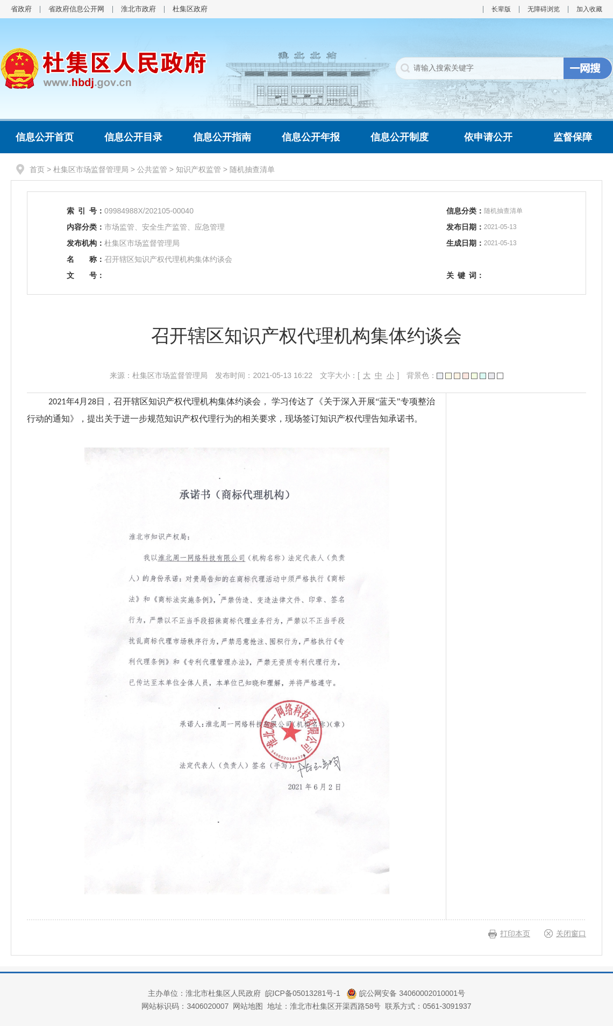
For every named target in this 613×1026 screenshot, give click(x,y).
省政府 (21, 9)
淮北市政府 (138, 9)
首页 (37, 169)
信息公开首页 (45, 137)
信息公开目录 (133, 137)
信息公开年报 (311, 137)
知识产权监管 (198, 169)
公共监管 (152, 169)
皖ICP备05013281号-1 (304, 993)
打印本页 (515, 933)
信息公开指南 (222, 137)
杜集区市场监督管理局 (91, 169)
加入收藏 (589, 9)
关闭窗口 (571, 933)
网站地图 (248, 1006)
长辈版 (501, 9)
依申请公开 (488, 137)
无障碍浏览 (544, 9)
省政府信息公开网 (76, 9)
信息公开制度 (399, 137)
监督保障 (572, 137)
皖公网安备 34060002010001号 (405, 993)
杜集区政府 (190, 9)
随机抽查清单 (252, 169)
